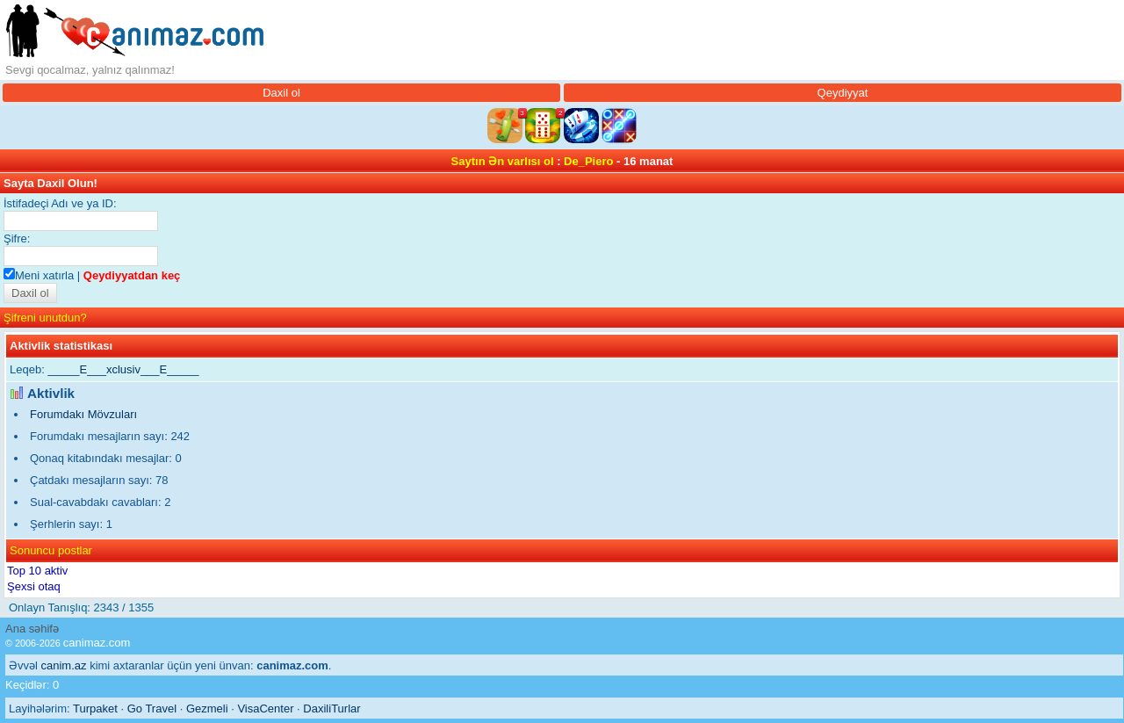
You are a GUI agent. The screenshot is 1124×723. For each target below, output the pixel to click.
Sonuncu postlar (51, 550)
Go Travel (152, 708)
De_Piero (588, 161)
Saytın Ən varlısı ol (502, 161)
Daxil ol (281, 92)
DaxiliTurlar (331, 708)
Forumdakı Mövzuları (83, 414)
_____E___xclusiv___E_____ (122, 369)
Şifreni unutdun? (45, 317)
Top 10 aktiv (37, 570)
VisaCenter (265, 708)
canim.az (64, 665)
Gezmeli (207, 708)
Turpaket (95, 708)
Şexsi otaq (34, 586)
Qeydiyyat (843, 92)
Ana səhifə (32, 628)
